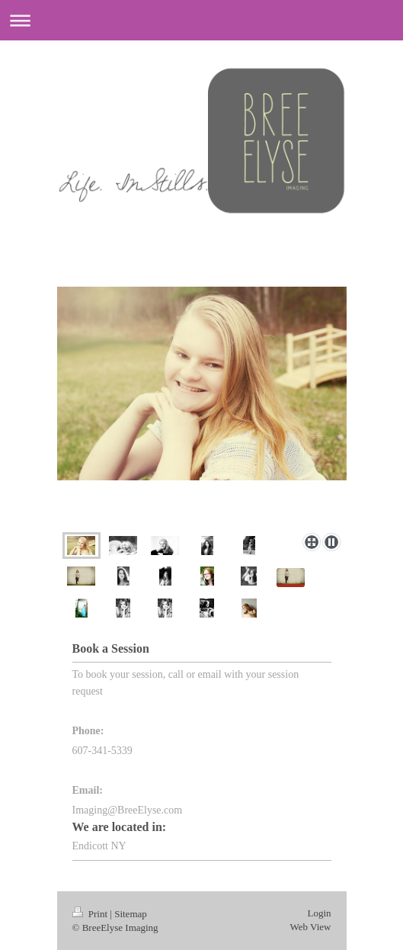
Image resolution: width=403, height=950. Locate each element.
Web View (310, 926)
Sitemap (130, 914)
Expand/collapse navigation (201, 20)
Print (91, 914)
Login (319, 913)
